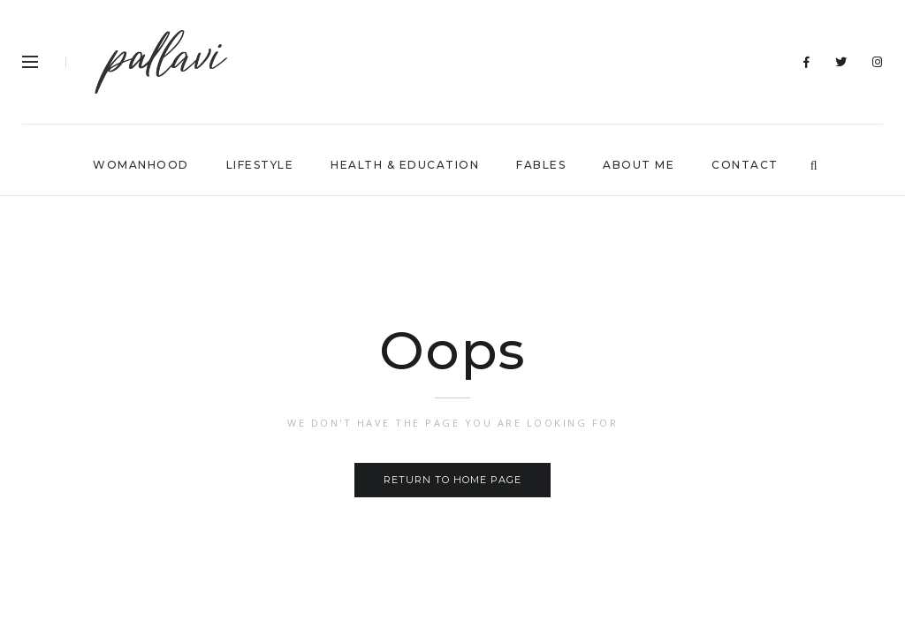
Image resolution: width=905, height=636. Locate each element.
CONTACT (745, 164)
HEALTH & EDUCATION (405, 164)
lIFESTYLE (260, 164)
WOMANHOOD (141, 164)
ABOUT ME (638, 164)
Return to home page (452, 479)
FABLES (541, 164)
